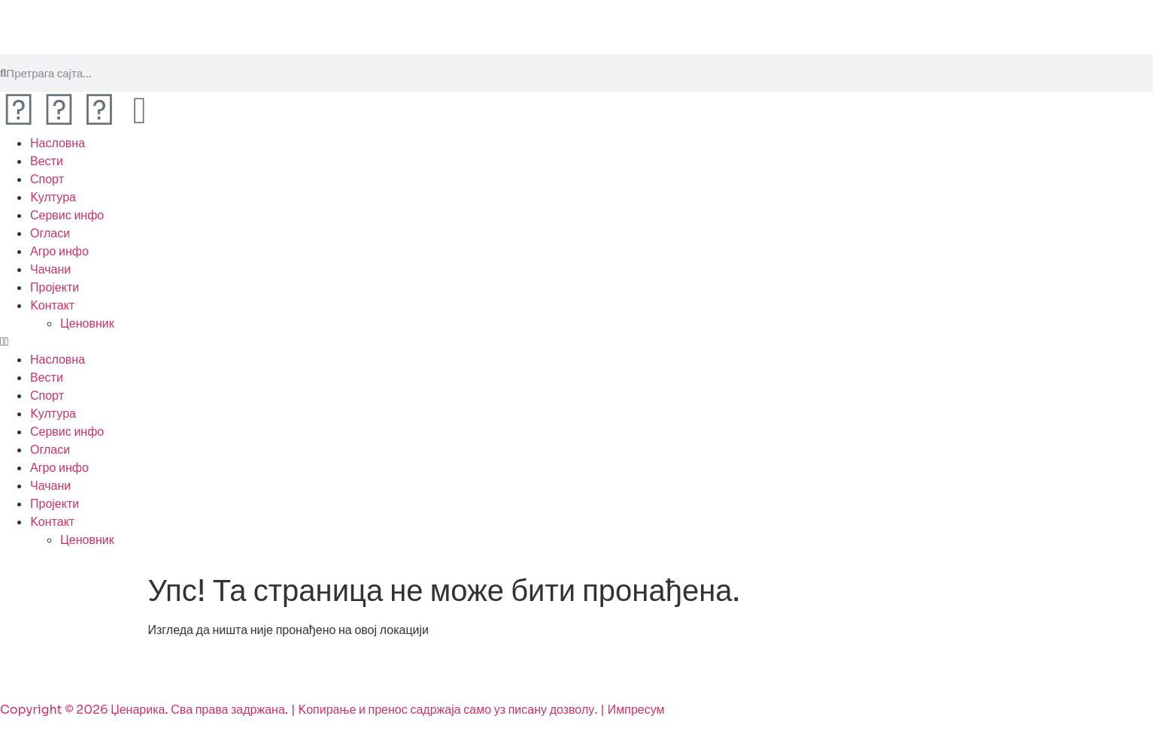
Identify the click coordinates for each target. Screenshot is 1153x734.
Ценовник (87, 323)
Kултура (53, 197)
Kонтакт (52, 305)
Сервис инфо (67, 215)
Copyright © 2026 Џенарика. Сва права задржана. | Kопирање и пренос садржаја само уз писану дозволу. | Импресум (332, 709)
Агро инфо (59, 251)
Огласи (50, 233)
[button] (576, 342)
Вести (46, 161)
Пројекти (54, 287)
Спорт (47, 179)
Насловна (57, 143)
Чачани (50, 269)
